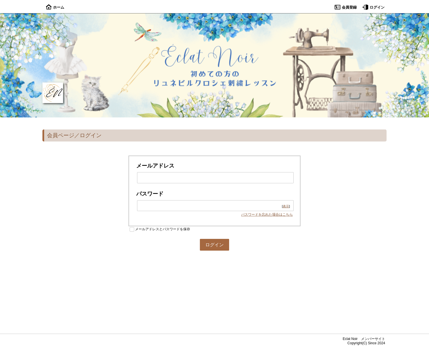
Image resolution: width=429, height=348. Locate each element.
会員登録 (346, 7)
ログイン (373, 7)
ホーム (55, 7)
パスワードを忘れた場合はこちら (267, 215)
